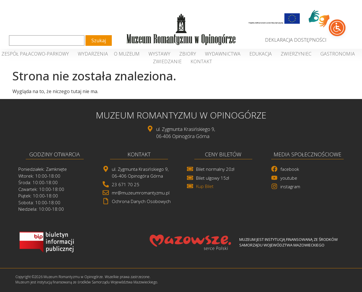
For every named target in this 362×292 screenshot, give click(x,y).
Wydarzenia (93, 54)
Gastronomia (339, 54)
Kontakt (201, 61)
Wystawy (160, 54)
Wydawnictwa (224, 54)
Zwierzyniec (297, 54)
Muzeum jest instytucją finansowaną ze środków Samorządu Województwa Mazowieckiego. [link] (86, 282)
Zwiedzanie (169, 61)
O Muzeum (128, 54)
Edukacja (262, 54)
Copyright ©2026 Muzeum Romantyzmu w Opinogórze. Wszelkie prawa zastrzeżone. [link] (83, 276)
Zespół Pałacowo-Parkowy (36, 54)
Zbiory (189, 54)
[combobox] (47, 40)
